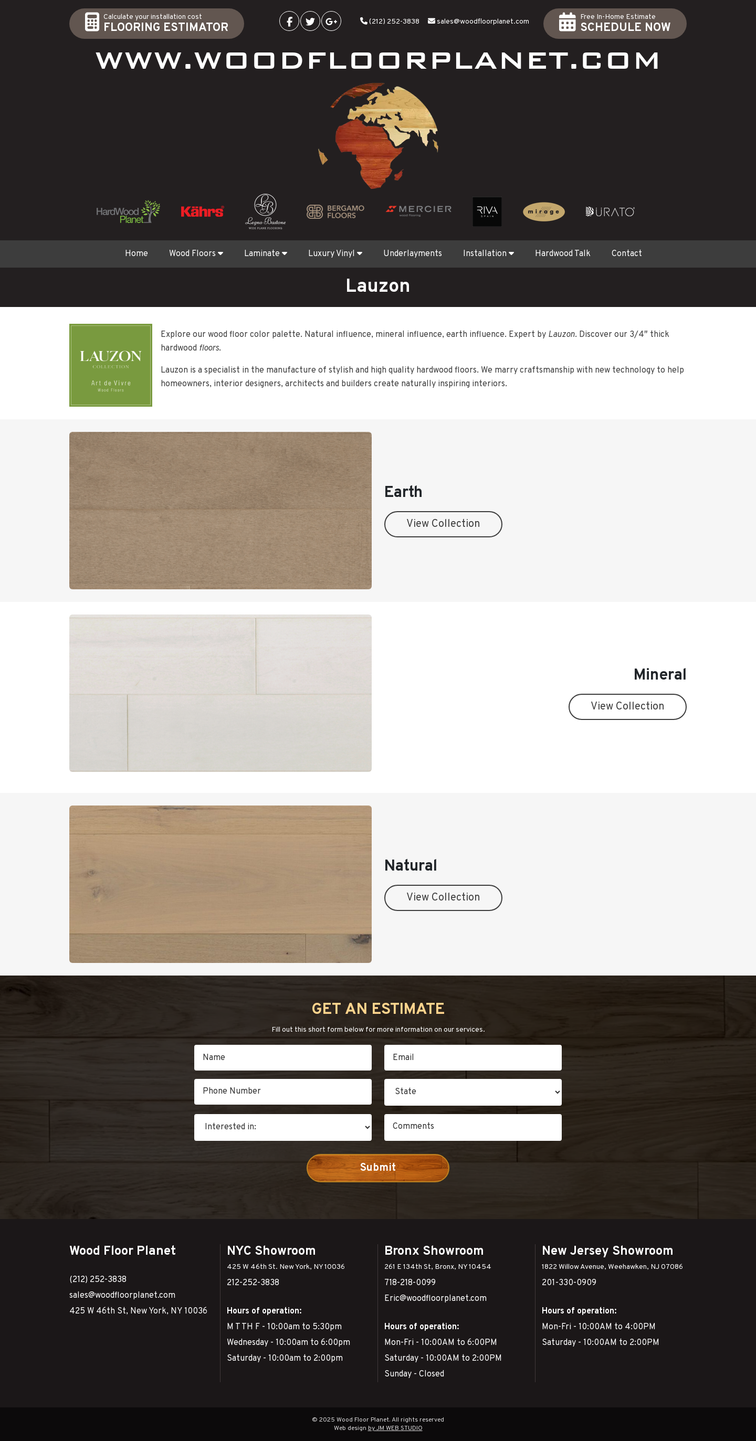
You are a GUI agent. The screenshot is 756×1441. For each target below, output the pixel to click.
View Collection (443, 524)
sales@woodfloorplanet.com (483, 21)
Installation (488, 254)
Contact (627, 254)
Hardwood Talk (563, 254)
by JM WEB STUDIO (395, 1428)
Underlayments (412, 254)
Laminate (265, 254)
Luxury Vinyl (335, 254)
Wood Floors (196, 254)
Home (136, 254)
